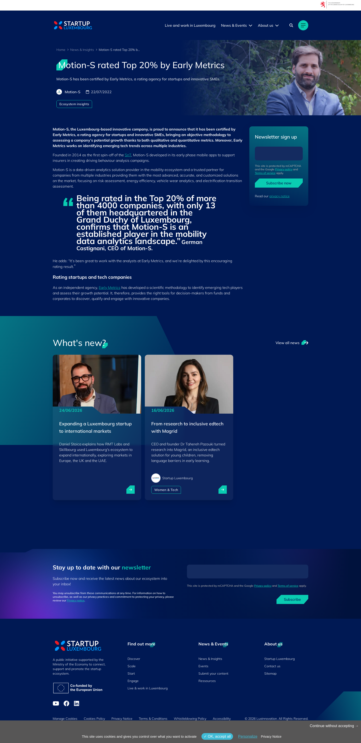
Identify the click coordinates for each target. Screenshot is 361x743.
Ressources (207, 681)
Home (60, 50)
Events (203, 666)
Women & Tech (166, 490)
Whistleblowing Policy (190, 719)
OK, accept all (217, 736)
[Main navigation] (303, 25)
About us (265, 25)
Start (131, 673)
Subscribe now (278, 183)
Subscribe (292, 599)
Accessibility (222, 719)
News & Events (234, 25)
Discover (134, 659)
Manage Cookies (65, 719)
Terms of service (265, 173)
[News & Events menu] (250, 25)
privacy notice (279, 196)
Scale (132, 666)
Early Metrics (109, 287)
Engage (133, 681)
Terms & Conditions (153, 719)
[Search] (291, 25)
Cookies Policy (94, 719)
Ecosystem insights (74, 104)
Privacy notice (75, 600)
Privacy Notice (121, 719)
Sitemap (270, 673)
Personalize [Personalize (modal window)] (247, 736)
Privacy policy (283, 169)
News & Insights (82, 50)
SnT (128, 155)
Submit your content (213, 673)
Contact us (272, 666)
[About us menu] (277, 25)
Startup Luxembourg (279, 659)
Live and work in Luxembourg (190, 25)
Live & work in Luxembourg (148, 688)
